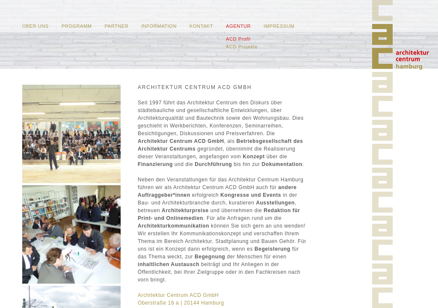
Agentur (238, 26)
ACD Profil (238, 38)
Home (412, 60)
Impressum (278, 26)
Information (159, 26)
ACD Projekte (241, 46)
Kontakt (201, 26)
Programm (77, 26)
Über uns (35, 26)
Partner (116, 26)
